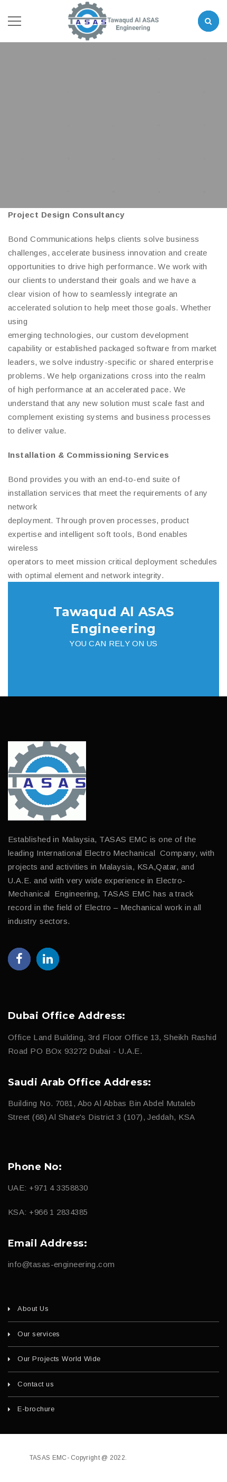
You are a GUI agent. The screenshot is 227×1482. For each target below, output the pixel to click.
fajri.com (184, 1457)
